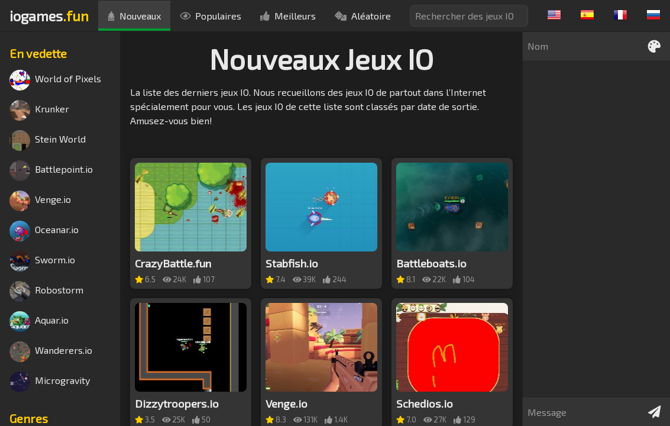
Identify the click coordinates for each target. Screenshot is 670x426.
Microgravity (49, 382)
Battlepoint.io (51, 170)
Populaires (210, 15)
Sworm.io (42, 261)
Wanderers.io (50, 351)
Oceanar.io (44, 231)
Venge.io (40, 201)
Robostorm (46, 291)
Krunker (39, 110)
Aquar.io (39, 321)
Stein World (47, 140)
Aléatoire (363, 15)
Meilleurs (288, 15)
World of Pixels (55, 80)
